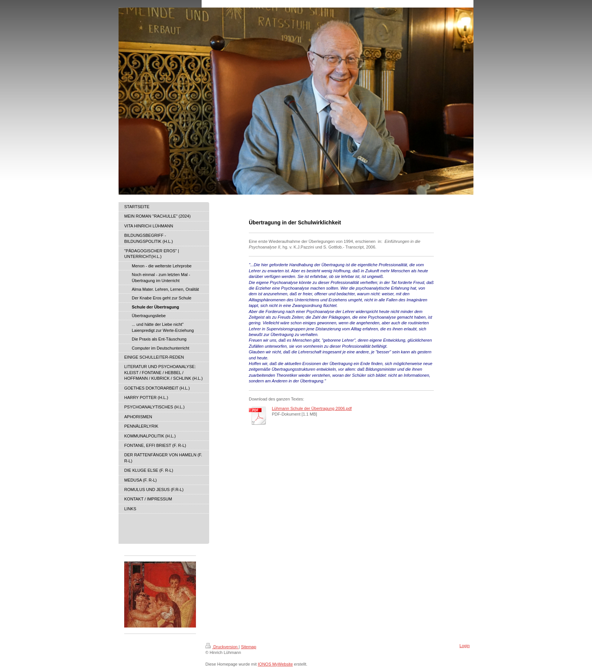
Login (464, 645)
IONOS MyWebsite (275, 664)
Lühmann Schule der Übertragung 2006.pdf (312, 408)
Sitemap (248, 646)
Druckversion (222, 646)
